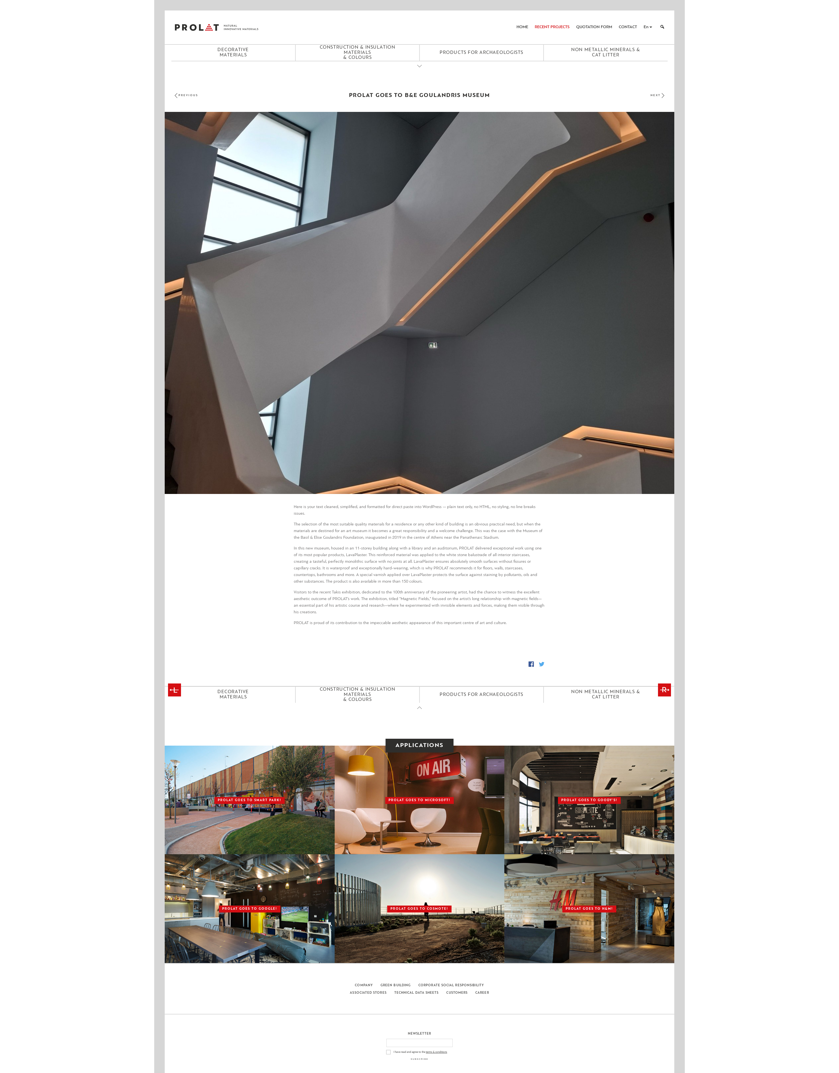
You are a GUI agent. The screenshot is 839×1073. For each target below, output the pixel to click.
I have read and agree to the (420, 1052)
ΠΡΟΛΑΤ (197, 27)
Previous (188, 95)
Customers (457, 993)
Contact (628, 27)
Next (655, 95)
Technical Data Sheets (416, 993)
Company (364, 985)
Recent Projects (552, 27)
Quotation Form (594, 27)
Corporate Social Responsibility (451, 985)
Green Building (396, 985)
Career (482, 993)
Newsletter (419, 1033)
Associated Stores (368, 993)
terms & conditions (436, 1052)
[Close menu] (419, 70)
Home (522, 27)
